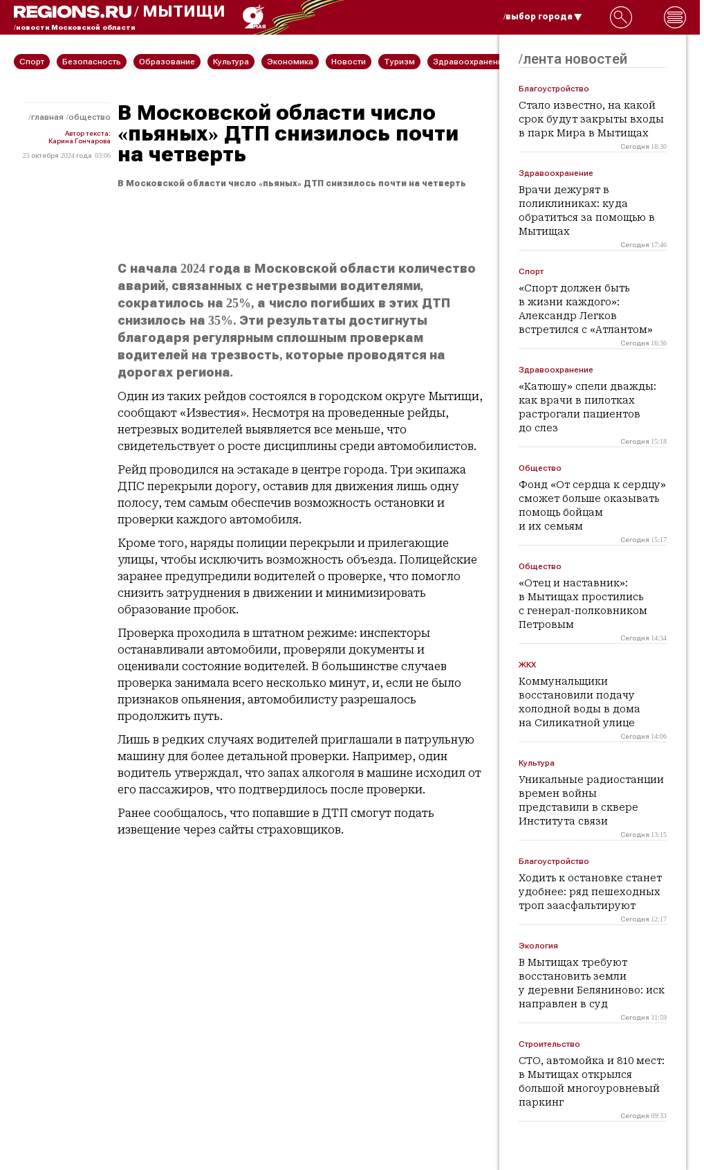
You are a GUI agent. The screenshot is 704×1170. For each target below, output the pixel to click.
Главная (47, 117)
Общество (89, 117)
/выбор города (542, 16)
